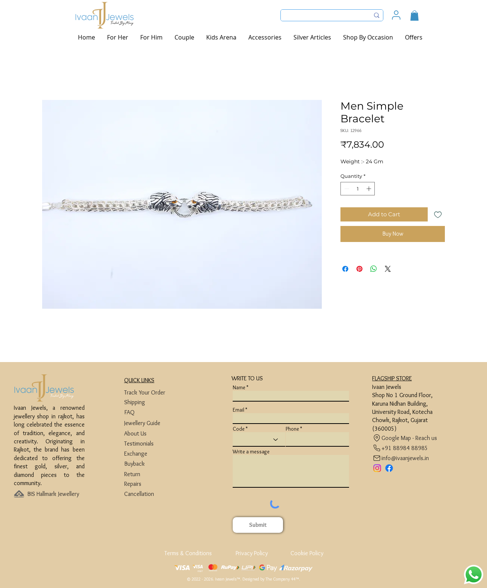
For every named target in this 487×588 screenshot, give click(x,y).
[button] (414, 15)
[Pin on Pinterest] (359, 268)
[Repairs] (152, 484)
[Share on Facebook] (345, 268)
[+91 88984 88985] (400, 448)
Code (239, 428)
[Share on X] (387, 268)
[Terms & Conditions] (188, 553)
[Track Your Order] (152, 392)
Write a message (251, 451)
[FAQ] (152, 412)
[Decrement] (346, 188)
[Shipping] (152, 402)
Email (238, 409)
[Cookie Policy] (306, 553)
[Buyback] (152, 464)
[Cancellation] (152, 494)
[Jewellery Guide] (152, 423)
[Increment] (369, 188)
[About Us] (152, 433)
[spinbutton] (358, 188)
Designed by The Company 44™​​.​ (271, 579)
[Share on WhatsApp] (373, 268)
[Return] (152, 474)
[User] (396, 15)
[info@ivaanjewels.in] (402, 458)
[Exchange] (152, 454)
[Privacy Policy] (251, 553)
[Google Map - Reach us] (406, 438)
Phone (292, 428)
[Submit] (258, 525)
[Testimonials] (152, 443)
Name (239, 387)
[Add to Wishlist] (438, 214)
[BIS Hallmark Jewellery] (55, 494)
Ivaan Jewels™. (228, 579)
